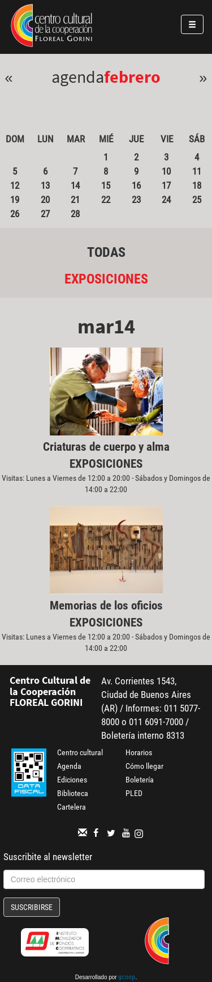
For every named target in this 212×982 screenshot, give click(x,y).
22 (105, 199)
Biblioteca (72, 793)
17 (166, 185)
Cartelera (71, 807)
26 (14, 213)
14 (75, 185)
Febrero (132, 76)
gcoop (126, 978)
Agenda (69, 766)
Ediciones (72, 780)
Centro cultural (80, 752)
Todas (106, 252)
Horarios (139, 752)
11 (196, 171)
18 (196, 185)
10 (166, 171)
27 (45, 213)
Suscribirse (32, 907)
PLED (134, 793)
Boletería (140, 780)
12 (14, 185)
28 (75, 213)
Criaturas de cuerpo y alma (106, 447)
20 (45, 199)
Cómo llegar (144, 766)
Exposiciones (106, 279)
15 (105, 185)
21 (75, 199)
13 (45, 185)
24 (166, 199)
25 (196, 199)
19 (14, 199)
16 (136, 185)
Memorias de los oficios (106, 605)
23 (136, 199)
